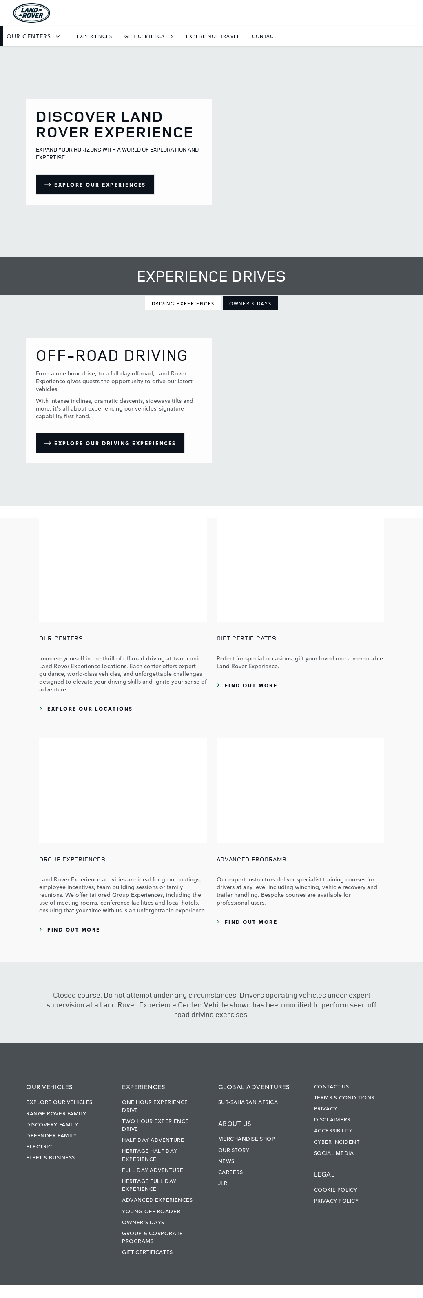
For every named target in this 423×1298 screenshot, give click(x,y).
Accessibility (333, 1130)
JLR (223, 1182)
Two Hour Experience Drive (155, 1124)
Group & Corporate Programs (152, 1236)
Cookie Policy (335, 1189)
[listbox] (35, 36)
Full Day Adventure (152, 1169)
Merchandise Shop (246, 1138)
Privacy (325, 1108)
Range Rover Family (56, 1113)
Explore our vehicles (59, 1101)
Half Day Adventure (153, 1139)
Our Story (234, 1149)
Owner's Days (143, 1221)
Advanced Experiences (157, 1199)
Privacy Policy (336, 1200)
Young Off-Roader (151, 1210)
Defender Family (51, 1135)
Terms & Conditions (344, 1097)
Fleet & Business (50, 1157)
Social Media (334, 1152)
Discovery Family (52, 1124)
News (226, 1160)
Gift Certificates (149, 36)
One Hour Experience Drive (155, 1105)
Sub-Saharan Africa (248, 1101)
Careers (230, 1171)
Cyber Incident (337, 1141)
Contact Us (331, 1086)
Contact (264, 36)
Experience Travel (213, 36)
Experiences (94, 36)
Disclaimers (332, 1119)
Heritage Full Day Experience (149, 1184)
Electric (39, 1146)
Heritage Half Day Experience (149, 1154)
